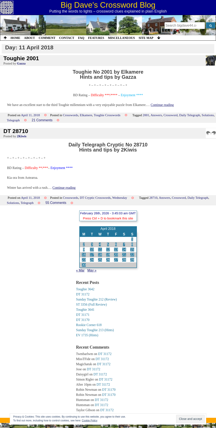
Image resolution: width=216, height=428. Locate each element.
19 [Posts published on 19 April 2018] (108, 254)
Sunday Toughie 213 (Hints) (95, 330)
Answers (156, 115)
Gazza (21, 63)
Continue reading (162, 105)
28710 (153, 197)
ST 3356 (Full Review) (91, 304)
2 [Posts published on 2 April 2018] (84, 244)
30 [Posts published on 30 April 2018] (84, 265)
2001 (146, 115)
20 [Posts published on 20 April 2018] (116, 254)
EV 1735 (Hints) (87, 335)
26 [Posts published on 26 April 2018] (108, 260)
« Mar (80, 270)
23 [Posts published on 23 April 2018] (84, 260)
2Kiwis (21, 136)
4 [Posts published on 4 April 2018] (100, 244)
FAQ (81, 38)
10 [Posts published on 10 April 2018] (92, 249)
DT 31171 (83, 314)
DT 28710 (15, 131)
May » (92, 270)
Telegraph (13, 120)
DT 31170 (83, 320)
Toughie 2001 (21, 58)
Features (96, 38)
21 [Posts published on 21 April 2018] (124, 254)
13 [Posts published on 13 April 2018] (116, 249)
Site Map (146, 38)
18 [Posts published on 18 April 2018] (100, 254)
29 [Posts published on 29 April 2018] (132, 260)
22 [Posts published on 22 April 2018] (132, 254)
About (29, 38)
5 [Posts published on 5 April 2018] (108, 244)
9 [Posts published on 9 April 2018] (84, 249)
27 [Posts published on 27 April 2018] (116, 260)
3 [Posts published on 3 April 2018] (92, 244)
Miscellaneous (121, 38)
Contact (66, 38)
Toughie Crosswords (107, 115)
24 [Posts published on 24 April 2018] (92, 260)
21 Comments (42, 120)
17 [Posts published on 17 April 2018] (92, 254)
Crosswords (70, 115)
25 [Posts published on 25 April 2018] (100, 260)
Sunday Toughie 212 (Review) (96, 299)
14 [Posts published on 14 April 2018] (124, 249)
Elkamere (86, 115)
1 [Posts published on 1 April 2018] (132, 239)
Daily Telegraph (189, 115)
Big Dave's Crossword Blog (108, 5)
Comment (47, 38)
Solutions (208, 115)
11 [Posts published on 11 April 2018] (100, 249)
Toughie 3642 (85, 289)
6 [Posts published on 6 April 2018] (116, 244)
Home (15, 38)
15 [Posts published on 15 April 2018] (132, 249)
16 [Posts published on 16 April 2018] (84, 254)
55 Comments (55, 203)
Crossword (171, 115)
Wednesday (119, 197)
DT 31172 (83, 294)
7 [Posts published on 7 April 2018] (124, 244)
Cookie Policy (89, 420)
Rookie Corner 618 (89, 325)
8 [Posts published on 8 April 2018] (132, 244)
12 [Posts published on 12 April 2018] (108, 249)
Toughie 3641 (85, 309)
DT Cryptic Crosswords (95, 197)
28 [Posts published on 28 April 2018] (124, 260)
